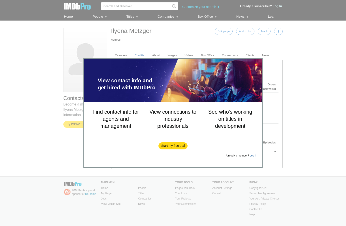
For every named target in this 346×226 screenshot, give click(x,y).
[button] (173, 146)
